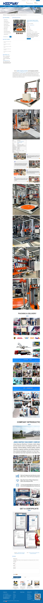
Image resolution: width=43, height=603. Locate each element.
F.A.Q (33, 6)
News (20, 6)
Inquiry (24, 6)
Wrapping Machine (16, 17)
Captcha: (14, 574)
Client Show (22, 592)
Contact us (28, 6)
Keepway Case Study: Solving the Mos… (7, 42)
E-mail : (14, 565)
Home (5, 6)
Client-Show (14, 597)
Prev (14, 26)
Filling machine (5, 28)
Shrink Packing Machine (7, 25)
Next (24, 26)
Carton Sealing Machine (7, 22)
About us (9, 6)
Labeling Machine (29, 599)
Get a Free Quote (38, 0)
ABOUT (14, 592)
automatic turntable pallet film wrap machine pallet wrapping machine (30, 587)
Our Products (15, 6)
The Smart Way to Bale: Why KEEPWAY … (7, 49)
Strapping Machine (6, 21)
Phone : (14, 563)
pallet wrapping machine (22, 70)
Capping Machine (6, 34)
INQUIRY (28, 38)
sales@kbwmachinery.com (29, 3)
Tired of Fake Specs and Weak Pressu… (7, 47)
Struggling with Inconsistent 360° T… (7, 44)
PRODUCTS (29, 592)
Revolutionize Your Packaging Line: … (7, 52)
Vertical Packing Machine (7, 31)
